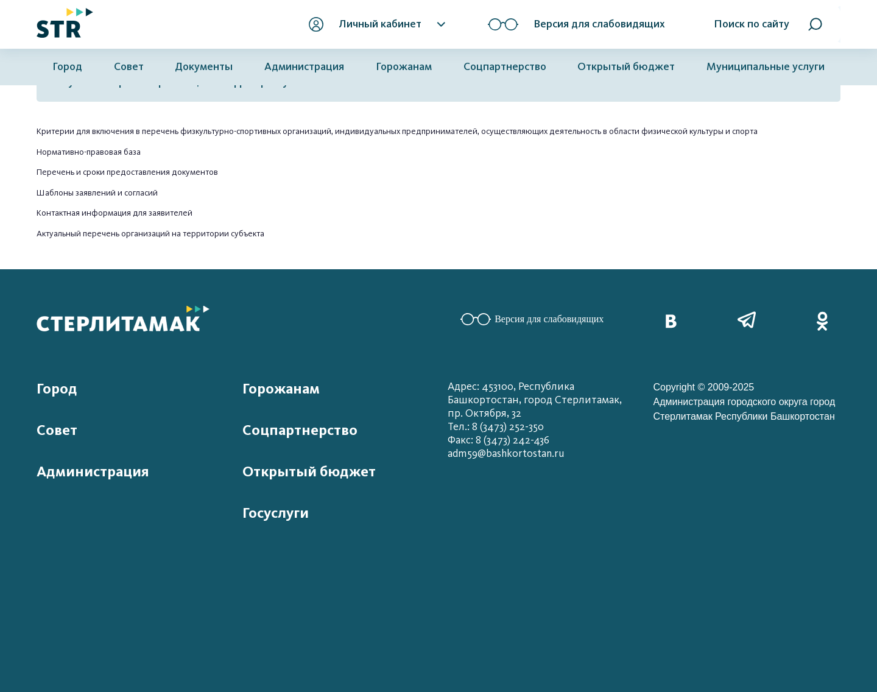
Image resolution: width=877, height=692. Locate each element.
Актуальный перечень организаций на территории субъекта (150, 233)
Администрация (304, 66)
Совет (129, 66)
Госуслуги (275, 512)
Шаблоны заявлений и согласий (97, 193)
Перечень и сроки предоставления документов (127, 172)
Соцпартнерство (504, 66)
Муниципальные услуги (765, 66)
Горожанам (404, 66)
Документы (204, 66)
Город (67, 66)
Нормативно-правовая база (89, 152)
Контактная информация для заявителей (114, 213)
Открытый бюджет (626, 66)
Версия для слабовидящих (532, 319)
